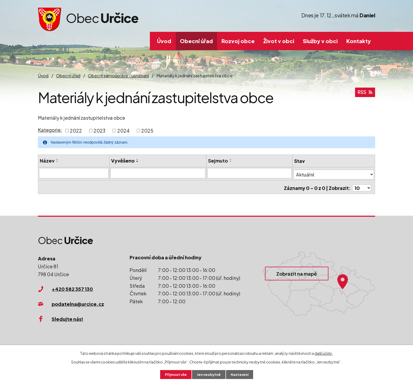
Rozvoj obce (238, 41)
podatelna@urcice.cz (78, 304)
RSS (364, 94)
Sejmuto (218, 161)
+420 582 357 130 (72, 289)
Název (47, 161)
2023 (99, 131)
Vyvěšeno (123, 161)
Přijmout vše (174, 374)
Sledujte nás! (67, 319)
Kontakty (358, 41)
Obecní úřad (196, 41)
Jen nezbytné (208, 374)
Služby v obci (320, 41)
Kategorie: (50, 130)
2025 (147, 131)
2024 (123, 131)
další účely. (323, 352)
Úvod (164, 41)
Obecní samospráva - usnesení (118, 75)
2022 (76, 131)
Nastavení (240, 374)
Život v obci (278, 41)
